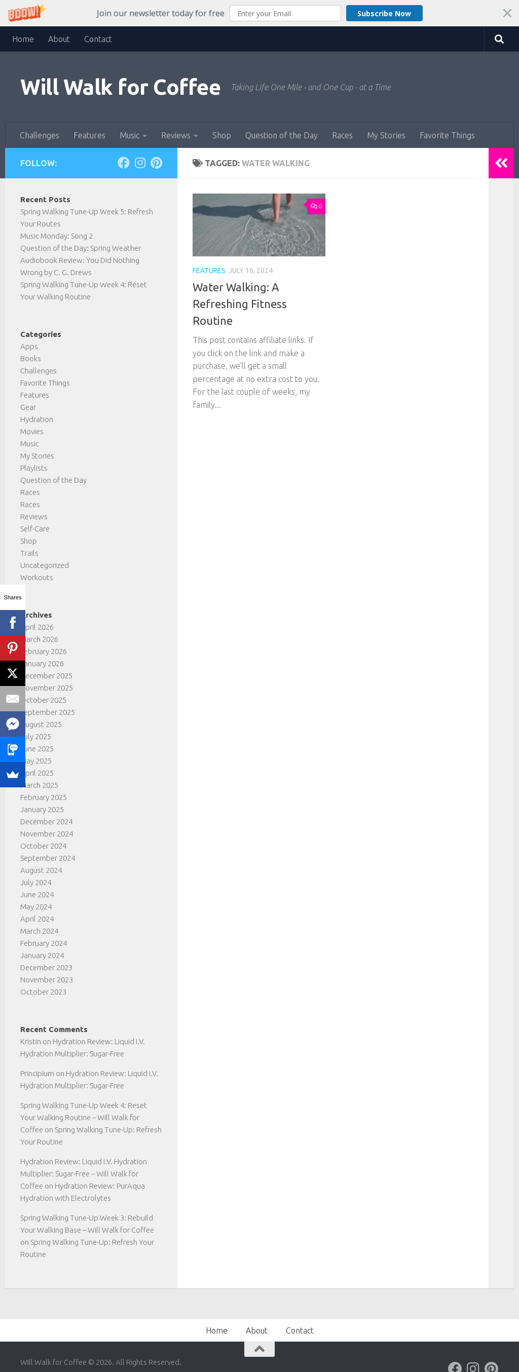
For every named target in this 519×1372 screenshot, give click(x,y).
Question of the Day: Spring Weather (80, 248)
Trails (29, 553)
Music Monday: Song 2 (56, 236)
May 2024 (36, 906)
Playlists (34, 468)
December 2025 (46, 675)
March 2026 (39, 639)
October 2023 (43, 991)
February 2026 (43, 651)
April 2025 (37, 773)
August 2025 (41, 724)
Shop (221, 135)
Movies (32, 431)
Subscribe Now (379, 13)
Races (342, 135)
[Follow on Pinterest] (156, 163)
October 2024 (43, 846)
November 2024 (46, 833)
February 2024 (43, 943)
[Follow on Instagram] (140, 163)
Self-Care (35, 528)
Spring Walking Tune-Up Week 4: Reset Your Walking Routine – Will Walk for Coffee (83, 1117)
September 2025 (47, 712)
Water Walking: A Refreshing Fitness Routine (240, 304)
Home (23, 39)
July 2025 (35, 736)
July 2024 (35, 882)
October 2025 (43, 700)
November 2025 (46, 687)
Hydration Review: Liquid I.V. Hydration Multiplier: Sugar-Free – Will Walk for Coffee (83, 1173)
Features (89, 135)
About (59, 39)
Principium (37, 1073)
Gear (28, 407)
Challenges (39, 135)
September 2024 (47, 858)
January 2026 (42, 663)
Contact (98, 39)
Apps (29, 346)
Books (30, 358)
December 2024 (46, 821)
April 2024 (37, 918)
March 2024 (39, 931)
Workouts (36, 577)
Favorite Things (447, 135)
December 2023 (46, 967)
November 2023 (46, 979)
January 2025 (42, 809)
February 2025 (43, 797)
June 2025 (37, 748)
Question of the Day (281, 135)
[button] (259, 13)
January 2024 (42, 955)
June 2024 (37, 894)
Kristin (30, 1041)
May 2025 (36, 760)
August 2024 (41, 870)
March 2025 (39, 785)
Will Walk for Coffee (120, 87)
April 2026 (37, 627)
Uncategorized (44, 565)
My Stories (386, 135)
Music (129, 135)
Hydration (36, 419)
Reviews (176, 135)
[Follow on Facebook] (124, 163)
